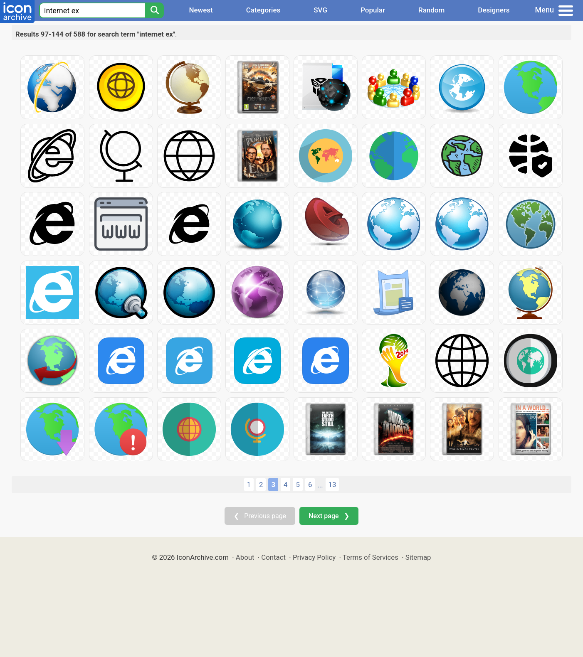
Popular (373, 10)
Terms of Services (370, 557)
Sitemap (418, 557)
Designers (493, 10)
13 (332, 484)
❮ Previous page (260, 516)
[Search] (154, 10)
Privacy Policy (314, 557)
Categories (263, 10)
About (245, 557)
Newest (200, 10)
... (320, 485)
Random (431, 10)
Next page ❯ (329, 516)
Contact (273, 557)
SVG (320, 10)
